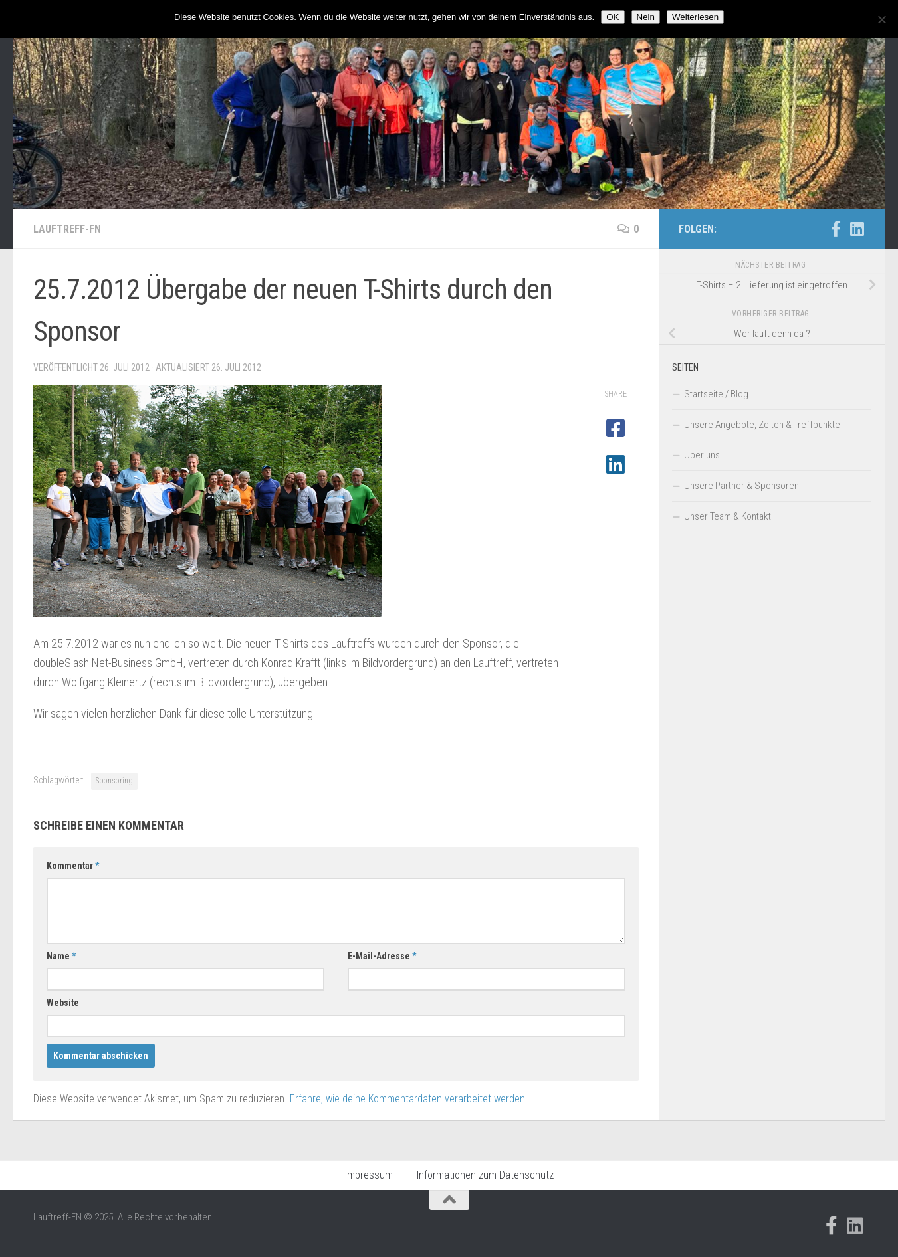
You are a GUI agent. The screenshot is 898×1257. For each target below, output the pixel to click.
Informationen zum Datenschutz (485, 1175)
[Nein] (881, 19)
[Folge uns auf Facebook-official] (835, 229)
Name (61, 956)
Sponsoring (114, 780)
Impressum (369, 1175)
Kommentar (73, 865)
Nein (646, 17)
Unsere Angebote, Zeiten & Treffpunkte (762, 425)
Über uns (702, 455)
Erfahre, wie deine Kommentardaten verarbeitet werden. (409, 1098)
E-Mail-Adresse (382, 956)
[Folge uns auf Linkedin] (857, 229)
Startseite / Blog (716, 394)
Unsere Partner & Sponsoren (741, 486)
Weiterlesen (695, 17)
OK (612, 17)
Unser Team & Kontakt (727, 516)
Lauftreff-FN (67, 229)
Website (63, 1002)
